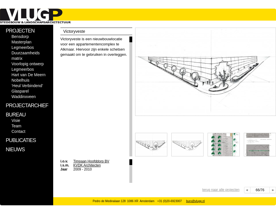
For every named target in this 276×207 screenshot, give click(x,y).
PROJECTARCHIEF (27, 105)
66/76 (260, 190)
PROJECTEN (20, 31)
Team (16, 126)
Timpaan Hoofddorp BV (91, 161)
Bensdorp (20, 36)
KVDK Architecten (87, 165)
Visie (16, 120)
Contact (18, 131)
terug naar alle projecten (220, 190)
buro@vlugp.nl (195, 201)
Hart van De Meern (28, 74)
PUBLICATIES (21, 140)
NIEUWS (15, 149)
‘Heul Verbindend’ (27, 85)
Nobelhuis (20, 80)
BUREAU (16, 115)
